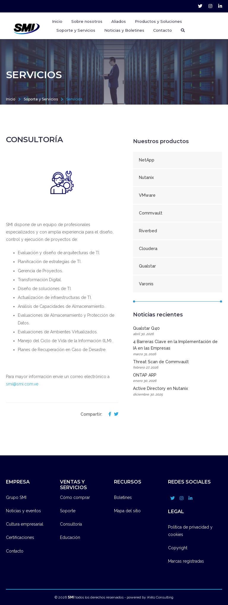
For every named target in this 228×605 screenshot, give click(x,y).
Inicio (57, 21)
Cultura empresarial (24, 524)
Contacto (162, 30)
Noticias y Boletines (124, 30)
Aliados (118, 21)
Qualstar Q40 (177, 331)
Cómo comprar (75, 497)
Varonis (146, 283)
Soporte (67, 510)
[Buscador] (183, 30)
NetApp (146, 160)
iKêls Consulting (160, 597)
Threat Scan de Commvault (177, 364)
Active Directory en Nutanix (177, 391)
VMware (147, 195)
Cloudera (148, 248)
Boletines (123, 497)
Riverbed (148, 230)
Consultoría (71, 524)
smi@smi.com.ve (22, 384)
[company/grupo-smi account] (220, 6)
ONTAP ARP (177, 378)
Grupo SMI (16, 497)
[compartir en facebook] (108, 414)
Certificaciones (20, 537)
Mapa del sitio (127, 510)
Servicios (74, 99)
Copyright (177, 547)
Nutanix (146, 177)
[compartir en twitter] (114, 414)
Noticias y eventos (23, 510)
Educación (70, 537)
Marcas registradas (186, 561)
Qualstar (147, 266)
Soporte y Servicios (41, 99)
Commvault (150, 213)
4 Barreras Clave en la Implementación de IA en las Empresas (177, 348)
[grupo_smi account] (200, 6)
